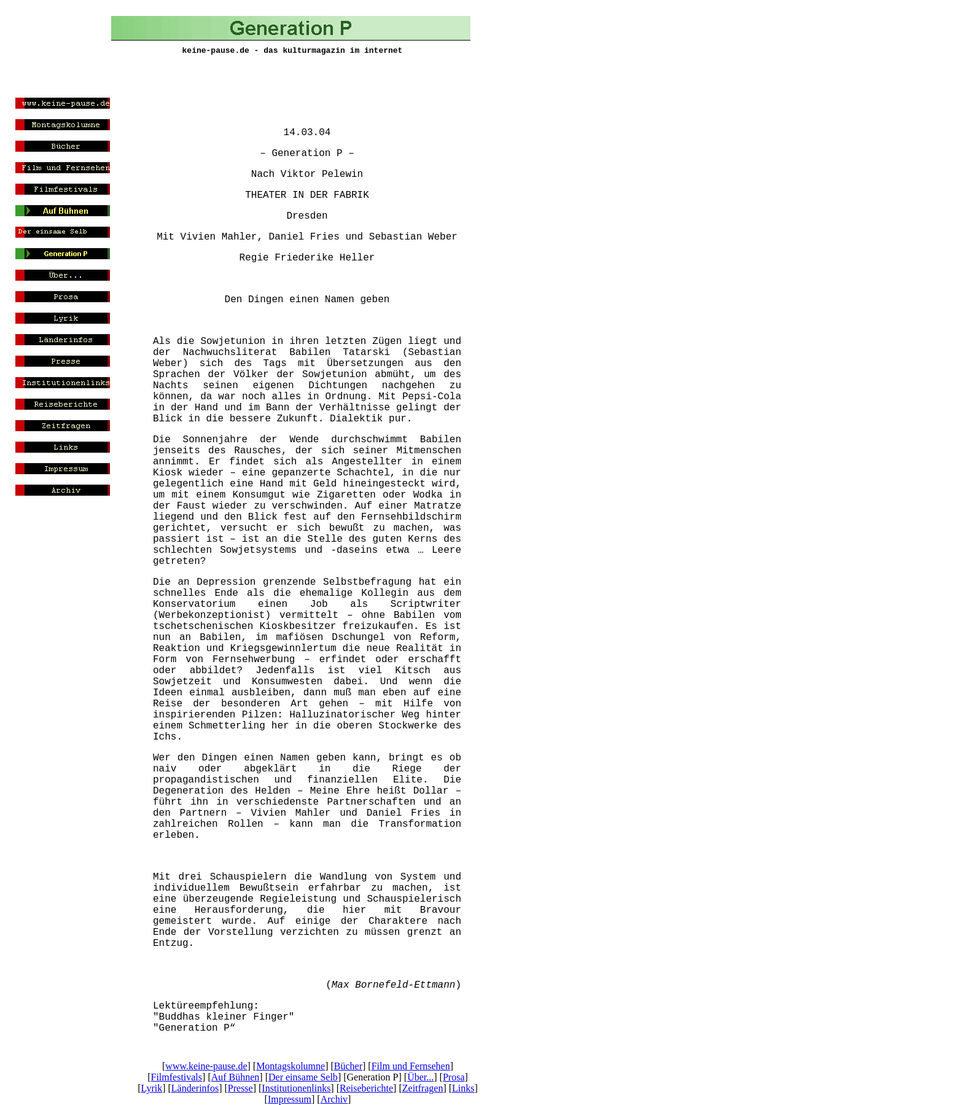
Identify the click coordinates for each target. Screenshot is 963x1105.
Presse (240, 1088)
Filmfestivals (176, 1077)
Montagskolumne (290, 1066)
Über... (420, 1077)
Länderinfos (195, 1088)
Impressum (289, 1099)
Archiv (334, 1099)
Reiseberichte (366, 1088)
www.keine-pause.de (206, 1066)
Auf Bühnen (235, 1077)
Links (463, 1088)
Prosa (454, 1077)
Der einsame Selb (303, 1077)
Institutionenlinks (296, 1088)
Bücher (348, 1066)
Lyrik (152, 1088)
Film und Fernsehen (411, 1066)
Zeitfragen (422, 1088)
